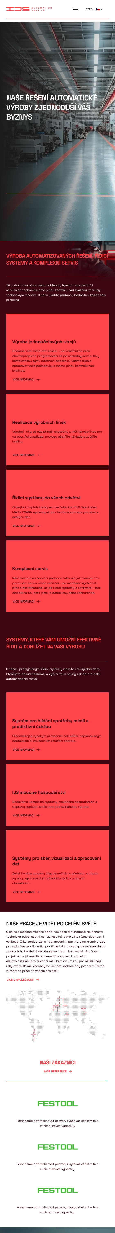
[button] (75, 9)
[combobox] (93, 9)
